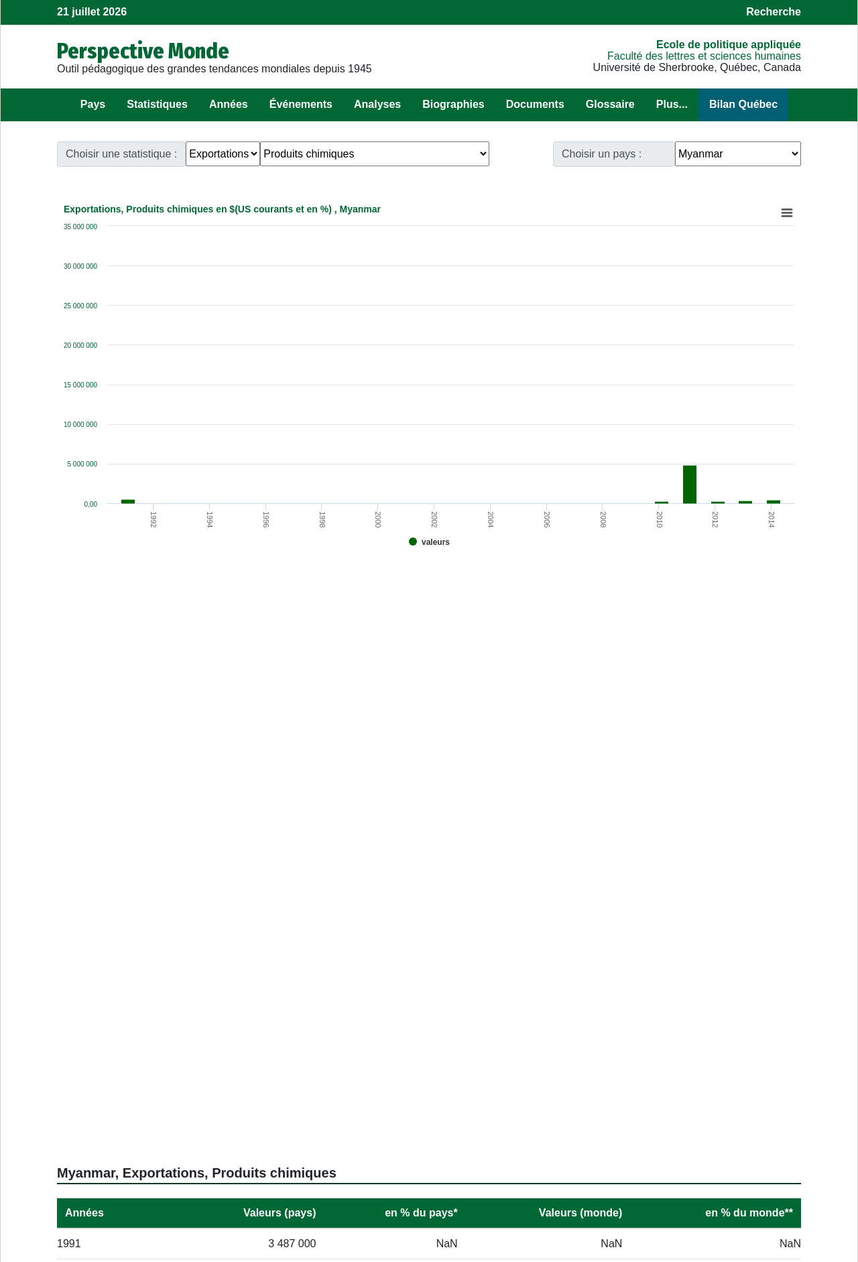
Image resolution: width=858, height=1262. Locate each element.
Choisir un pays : (601, 154)
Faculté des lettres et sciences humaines (704, 56)
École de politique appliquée (728, 44)
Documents (535, 104)
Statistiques (157, 104)
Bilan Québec (743, 104)
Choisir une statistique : (121, 154)
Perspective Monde (143, 51)
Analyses (377, 104)
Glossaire (610, 104)
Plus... (672, 104)
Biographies (453, 104)
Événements (300, 104)
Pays (92, 104)
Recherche (773, 11)
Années (228, 104)
